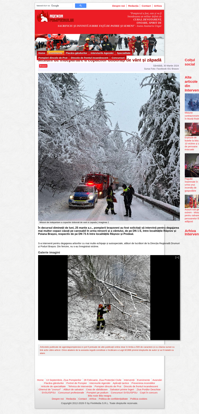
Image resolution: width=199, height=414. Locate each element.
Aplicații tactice (121, 383)
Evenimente (55, 53)
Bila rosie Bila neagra (99, 395)
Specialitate (123, 53)
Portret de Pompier (76, 383)
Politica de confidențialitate (113, 398)
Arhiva (158, 5)
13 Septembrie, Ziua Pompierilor (63, 380)
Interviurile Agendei (102, 53)
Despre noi (118, 5)
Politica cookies (138, 398)
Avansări (157, 380)
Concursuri (118, 57)
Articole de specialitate (53, 386)
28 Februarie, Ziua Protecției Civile (102, 380)
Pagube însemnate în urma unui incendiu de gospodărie (191, 185)
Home (41, 53)
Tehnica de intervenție (80, 386)
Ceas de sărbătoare (97, 389)
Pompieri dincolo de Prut (53, 57)
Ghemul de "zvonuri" (50, 389)
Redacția (133, 5)
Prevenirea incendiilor (143, 383)
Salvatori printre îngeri (122, 389)
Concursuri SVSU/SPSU (124, 392)
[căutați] (53, 5)
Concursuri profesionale (71, 392)
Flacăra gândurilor (76, 53)
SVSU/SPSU (49, 392)
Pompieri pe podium (97, 392)
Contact (146, 5)
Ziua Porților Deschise (149, 389)
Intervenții (129, 380)
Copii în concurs (149, 392)
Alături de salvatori (73, 389)
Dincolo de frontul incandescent (89, 57)
